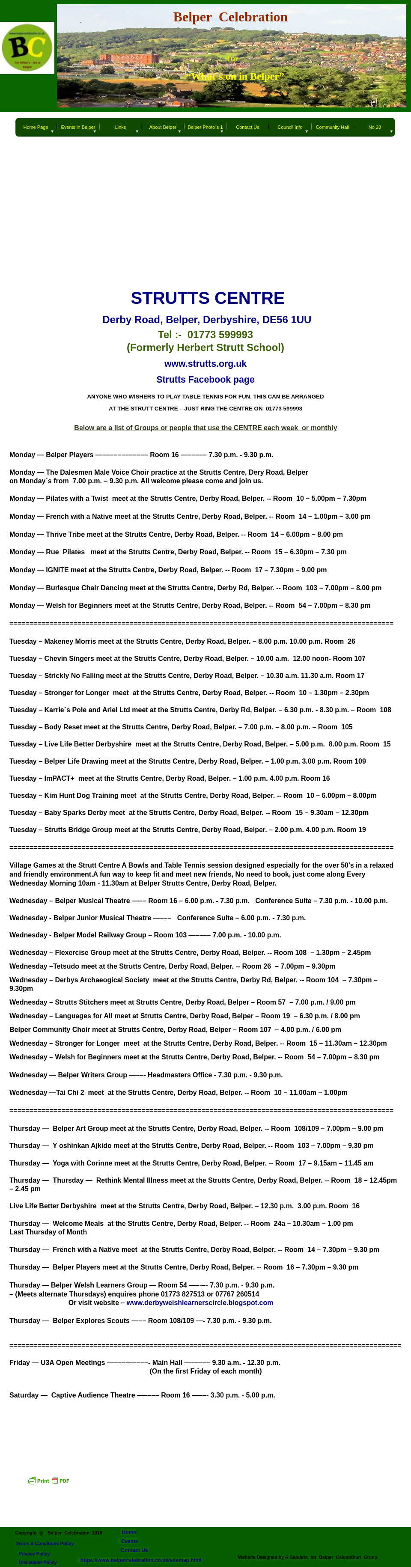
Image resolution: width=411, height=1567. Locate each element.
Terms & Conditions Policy (45, 1543)
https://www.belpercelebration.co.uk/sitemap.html (139, 1560)
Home (128, 1532)
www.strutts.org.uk (205, 364)
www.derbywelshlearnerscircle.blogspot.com (200, 1302)
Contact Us (134, 1550)
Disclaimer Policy (38, 1562)
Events (129, 1541)
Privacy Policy (34, 1553)
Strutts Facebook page (205, 380)
